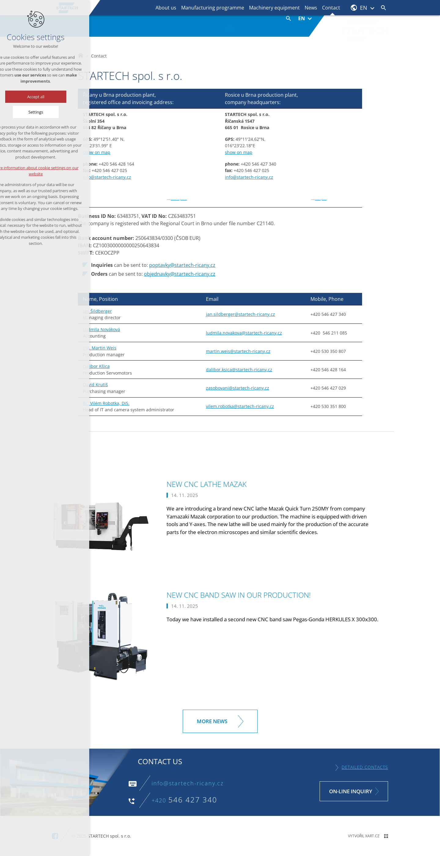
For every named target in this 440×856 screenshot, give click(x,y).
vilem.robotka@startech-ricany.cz (240, 406)
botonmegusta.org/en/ (184, 199)
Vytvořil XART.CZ (364, 836)
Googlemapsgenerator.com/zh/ (175, 199)
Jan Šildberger (97, 311)
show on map (96, 152)
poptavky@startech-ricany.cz (182, 265)
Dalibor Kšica (96, 366)
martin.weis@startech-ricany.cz (238, 351)
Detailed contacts (365, 767)
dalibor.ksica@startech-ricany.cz (239, 369)
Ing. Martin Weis (99, 348)
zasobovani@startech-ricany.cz (237, 388)
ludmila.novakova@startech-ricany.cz (244, 333)
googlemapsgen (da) (318, 199)
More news (212, 721)
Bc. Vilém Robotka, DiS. (106, 403)
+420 (184, 800)
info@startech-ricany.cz (107, 177)
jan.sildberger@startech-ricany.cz (240, 314)
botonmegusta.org (324, 199)
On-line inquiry (350, 791)
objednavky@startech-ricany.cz (179, 274)
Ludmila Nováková (101, 329)
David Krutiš (95, 384)
